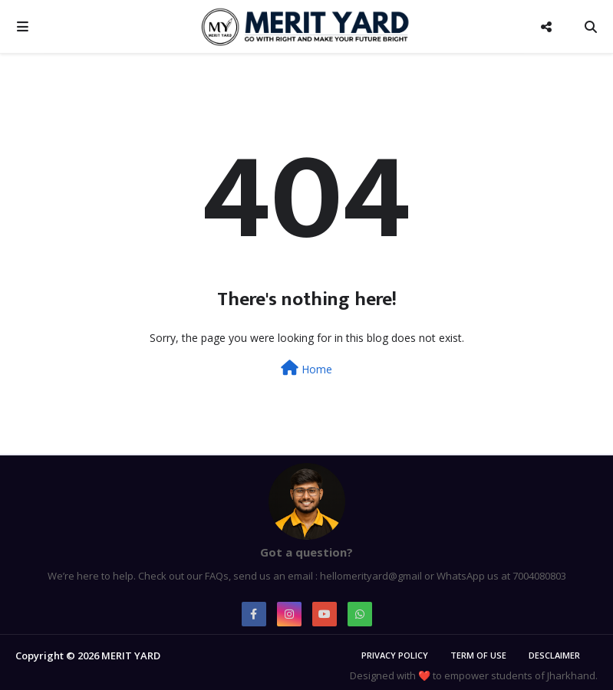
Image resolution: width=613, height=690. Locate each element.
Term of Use (478, 655)
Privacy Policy (394, 655)
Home (306, 368)
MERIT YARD (130, 655)
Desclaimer (554, 655)
